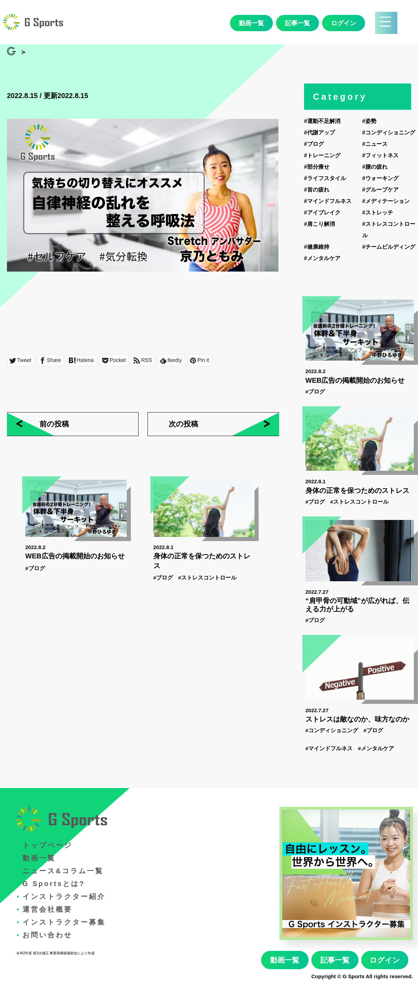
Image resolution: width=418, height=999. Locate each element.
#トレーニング (322, 155)
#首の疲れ (316, 190)
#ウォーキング (380, 178)
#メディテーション (386, 201)
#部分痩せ (316, 167)
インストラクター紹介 (64, 896)
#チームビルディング (388, 247)
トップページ (47, 845)
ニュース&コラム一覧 (63, 871)
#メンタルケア (322, 258)
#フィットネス (380, 155)
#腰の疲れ (375, 167)
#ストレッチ (377, 212)
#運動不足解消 (322, 121)
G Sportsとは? (54, 883)
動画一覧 (251, 23)
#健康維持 (316, 247)
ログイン (343, 23)
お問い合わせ (47, 935)
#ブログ (35, 568)
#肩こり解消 (319, 224)
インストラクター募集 (64, 922)
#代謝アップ (319, 132)
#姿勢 (369, 121)
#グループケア (380, 190)
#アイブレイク (322, 212)
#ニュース (375, 144)
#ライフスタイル (325, 178)
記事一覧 (297, 23)
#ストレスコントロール (207, 578)
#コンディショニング (388, 132)
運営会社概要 (47, 909)
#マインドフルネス (328, 201)
